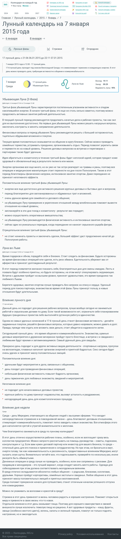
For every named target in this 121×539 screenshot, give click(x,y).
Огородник (90, 49)
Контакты (113, 534)
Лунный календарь (25, 18)
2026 (27, 13)
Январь (52, 18)
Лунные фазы (19, 49)
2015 (42, 18)
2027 (37, 13)
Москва (26, 6)
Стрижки (54, 49)
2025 (16, 13)
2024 (6, 13)
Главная (6, 18)
